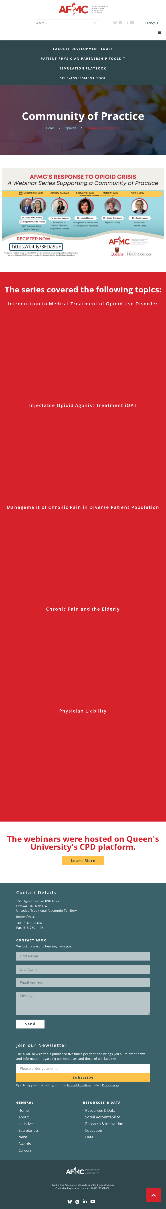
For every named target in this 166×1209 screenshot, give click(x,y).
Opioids (70, 128)
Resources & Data (100, 1110)
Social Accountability (102, 1117)
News (23, 1137)
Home (50, 128)
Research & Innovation (104, 1124)
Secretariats (28, 1130)
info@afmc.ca (26, 917)
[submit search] (95, 23)
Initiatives (26, 1124)
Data (89, 1137)
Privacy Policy (110, 1085)
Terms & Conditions (79, 1085)
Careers (25, 1150)
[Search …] (60, 22)
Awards (24, 1144)
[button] (160, 32)
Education (93, 1130)
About (23, 1117)
